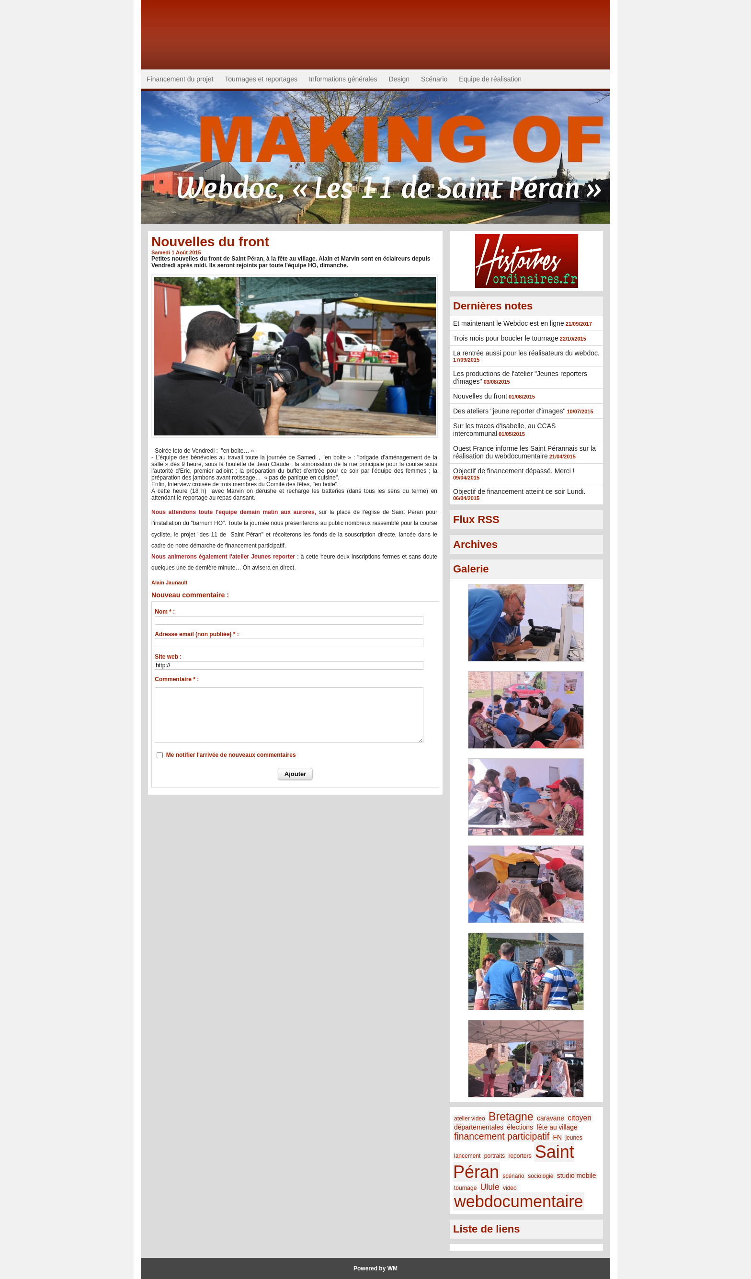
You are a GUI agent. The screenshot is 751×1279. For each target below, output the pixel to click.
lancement (467, 1156)
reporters (519, 1156)
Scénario (434, 79)
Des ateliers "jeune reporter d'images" (509, 411)
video (510, 1188)
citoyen (580, 1118)
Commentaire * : (177, 679)
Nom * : (165, 611)
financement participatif (501, 1136)
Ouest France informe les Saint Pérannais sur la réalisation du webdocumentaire (524, 452)
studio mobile (576, 1175)
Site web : (168, 656)
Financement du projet (180, 79)
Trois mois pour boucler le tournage (505, 338)
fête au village (556, 1127)
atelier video (469, 1118)
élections (520, 1127)
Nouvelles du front (480, 396)
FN (557, 1137)
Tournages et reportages (261, 79)
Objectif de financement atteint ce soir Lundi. (519, 491)
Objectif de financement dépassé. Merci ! (514, 471)
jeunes (573, 1137)
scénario (513, 1176)
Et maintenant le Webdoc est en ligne (508, 323)
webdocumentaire (518, 1201)
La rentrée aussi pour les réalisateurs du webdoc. (526, 353)
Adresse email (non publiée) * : (197, 634)
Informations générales (343, 79)
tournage (465, 1188)
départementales (478, 1127)
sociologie (540, 1176)
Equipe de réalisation (490, 79)
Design (399, 79)
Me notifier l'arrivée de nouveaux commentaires (231, 755)
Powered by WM (375, 1268)
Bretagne (511, 1116)
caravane (550, 1118)
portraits (494, 1156)
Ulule (490, 1187)
